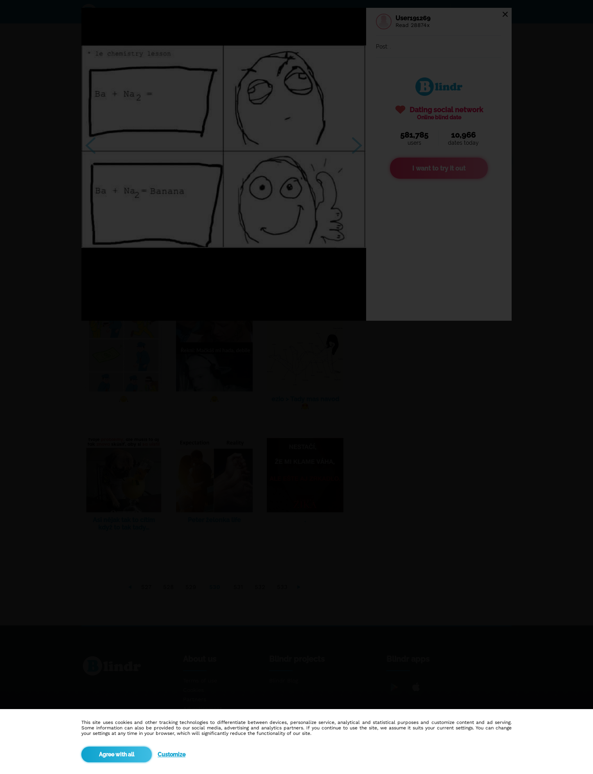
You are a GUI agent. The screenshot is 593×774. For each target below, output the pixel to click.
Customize (171, 754)
